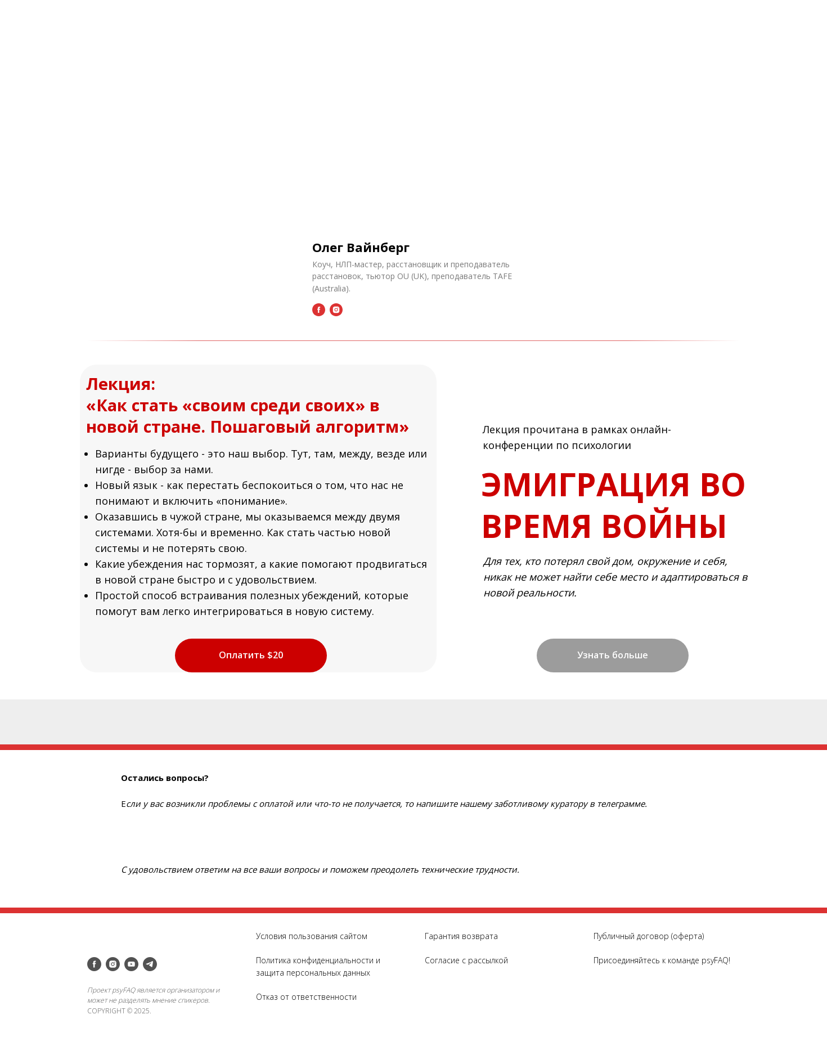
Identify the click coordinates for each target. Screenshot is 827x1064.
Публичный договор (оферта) (649, 936)
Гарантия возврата (461, 936)
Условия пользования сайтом (311, 936)
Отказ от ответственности (306, 996)
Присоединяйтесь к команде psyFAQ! (662, 960)
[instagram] (113, 964)
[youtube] (131, 964)
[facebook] (94, 964)
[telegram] (150, 964)
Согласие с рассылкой (466, 960)
